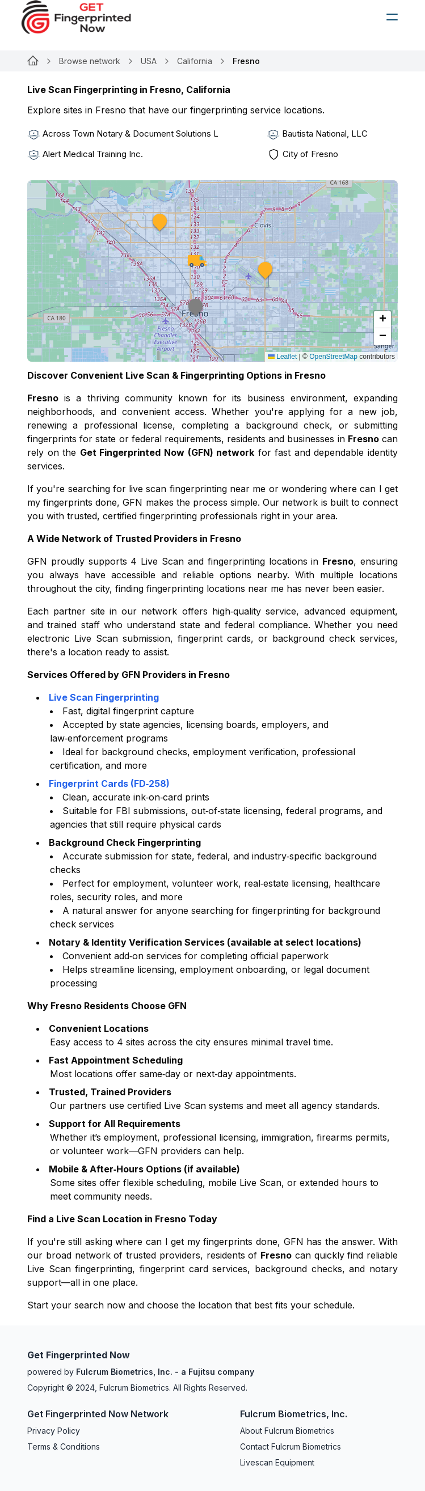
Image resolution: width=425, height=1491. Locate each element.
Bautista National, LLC (325, 133)
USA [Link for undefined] (149, 61)
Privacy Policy (53, 1430)
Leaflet (282, 357)
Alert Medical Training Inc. (93, 154)
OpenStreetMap (333, 357)
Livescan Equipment (277, 1462)
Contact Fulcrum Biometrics (290, 1446)
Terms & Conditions (63, 1446)
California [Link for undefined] (194, 61)
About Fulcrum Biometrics (287, 1430)
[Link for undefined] (33, 61)
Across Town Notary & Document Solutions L (130, 133)
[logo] (84, 17)
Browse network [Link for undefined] (89, 61)
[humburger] (392, 17)
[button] (160, 228)
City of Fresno (310, 154)
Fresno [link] (246, 61)
